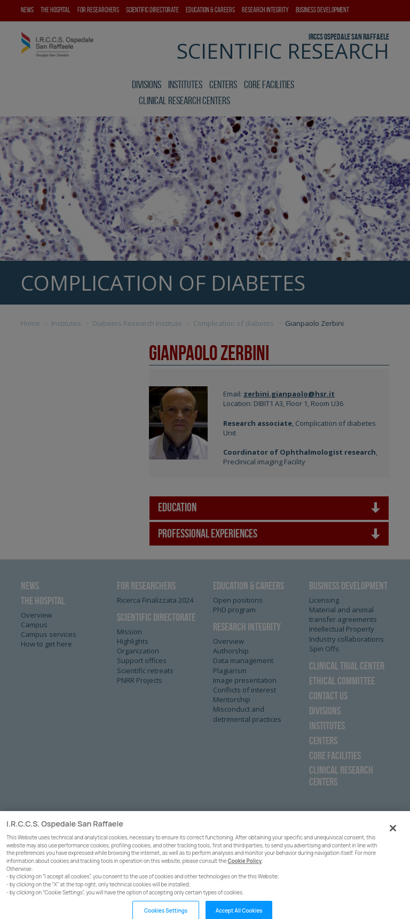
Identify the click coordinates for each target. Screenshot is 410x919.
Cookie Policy (245, 876)
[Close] (393, 843)
